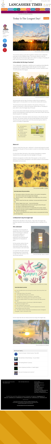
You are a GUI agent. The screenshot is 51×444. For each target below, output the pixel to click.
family (28, 9)
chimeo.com (6, 397)
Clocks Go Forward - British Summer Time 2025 (26, 354)
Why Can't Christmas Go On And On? (24, 373)
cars (18, 9)
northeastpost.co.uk (35, 397)
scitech (42, 9)
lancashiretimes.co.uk (27, 397)
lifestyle (23, 9)
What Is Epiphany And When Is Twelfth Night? (26, 368)
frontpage (4, 9)
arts (15, 9)
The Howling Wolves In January (23, 363)
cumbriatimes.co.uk (12, 397)
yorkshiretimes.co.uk (43, 397)
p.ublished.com (40, 396)
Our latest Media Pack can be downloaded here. (25, 405)
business (10, 9)
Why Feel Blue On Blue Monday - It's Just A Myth (26, 359)
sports (37, 9)
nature (47, 9)
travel (33, 9)
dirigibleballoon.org (19, 397)
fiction (25, 12)
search (31, 0)
